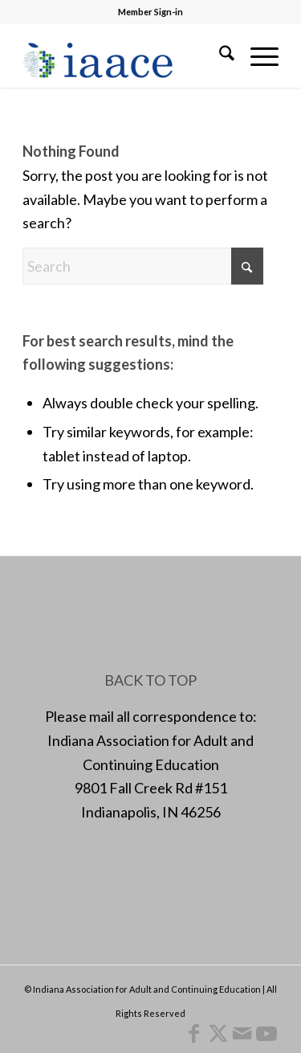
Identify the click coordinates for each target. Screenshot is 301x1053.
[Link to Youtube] (266, 1033)
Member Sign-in (150, 11)
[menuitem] (218, 55)
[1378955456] (124, 55)
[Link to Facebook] (194, 1033)
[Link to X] (218, 1033)
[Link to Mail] (242, 1033)
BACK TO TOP (150, 680)
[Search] (218, 55)
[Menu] (256, 55)
